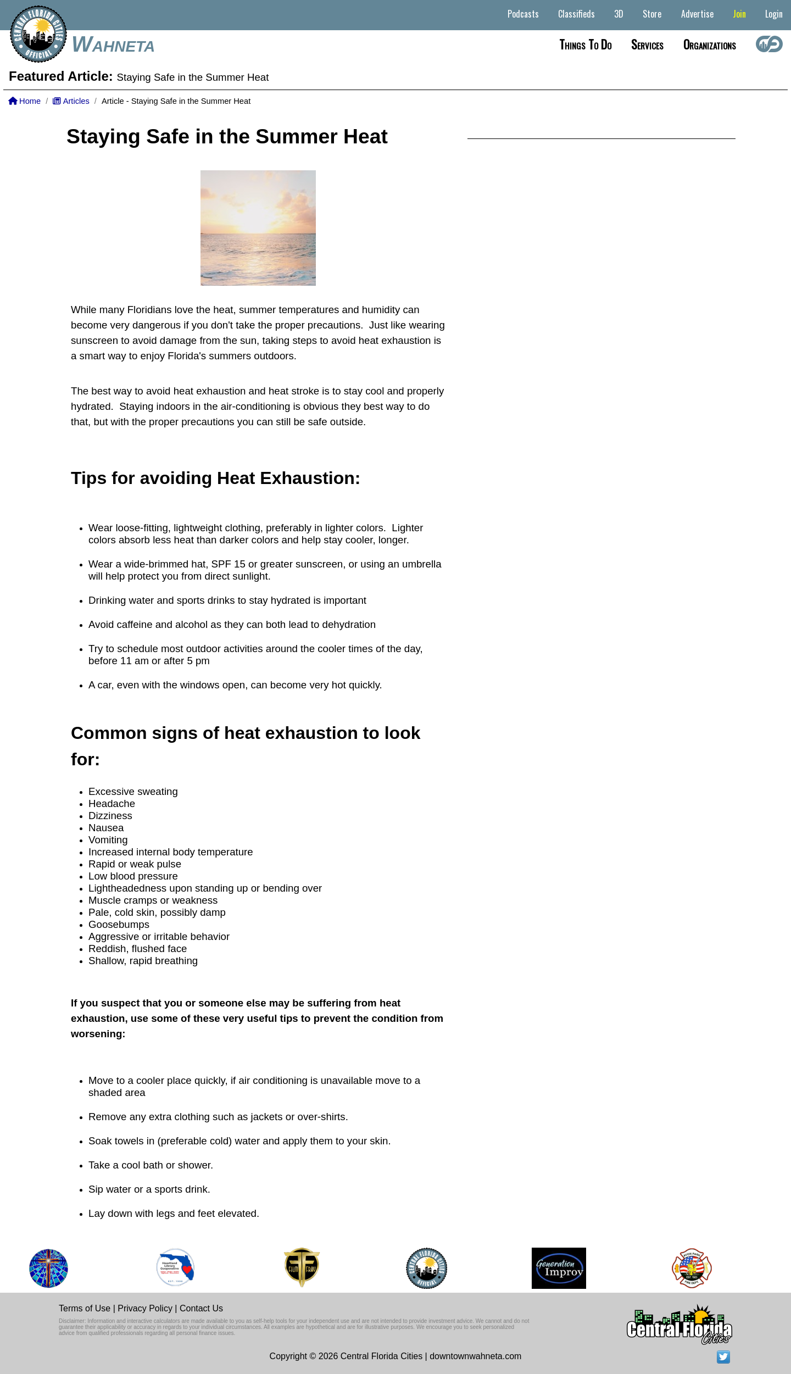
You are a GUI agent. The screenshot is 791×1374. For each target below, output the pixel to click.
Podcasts (523, 13)
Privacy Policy (145, 1308)
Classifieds (576, 13)
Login (774, 13)
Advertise (697, 13)
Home (24, 101)
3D (618, 13)
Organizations (709, 44)
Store (652, 13)
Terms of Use (84, 1308)
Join (739, 13)
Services (647, 44)
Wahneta (113, 44)
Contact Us (201, 1308)
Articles (71, 101)
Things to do (585, 44)
